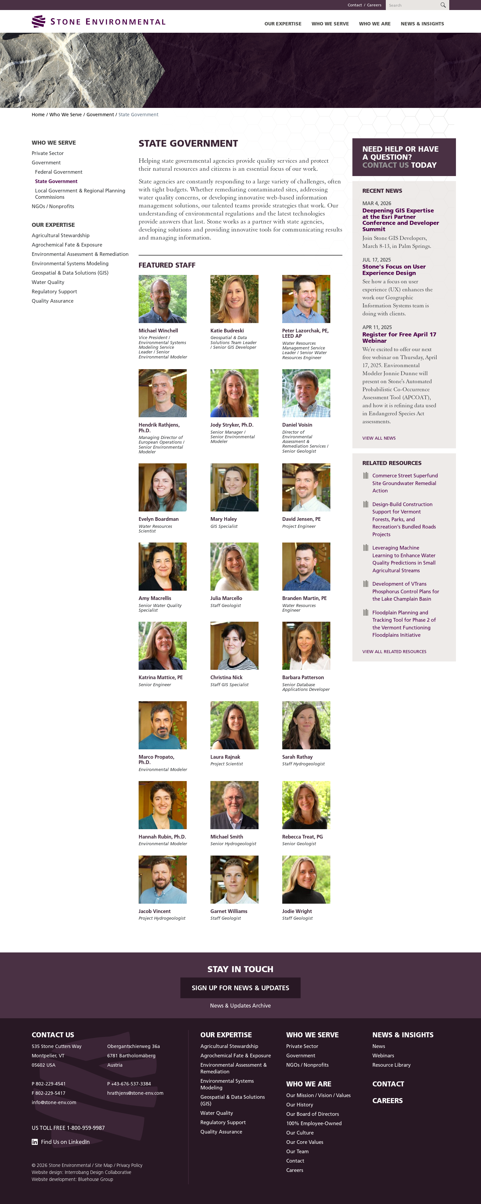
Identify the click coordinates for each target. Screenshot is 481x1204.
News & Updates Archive (240, 1005)
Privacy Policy (129, 1165)
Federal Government (59, 172)
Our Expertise (283, 23)
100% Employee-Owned (314, 1123)
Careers (374, 4)
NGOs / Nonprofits (53, 206)
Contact (355, 4)
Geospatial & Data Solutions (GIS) (70, 273)
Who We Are (375, 23)
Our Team (297, 1151)
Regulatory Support (54, 291)
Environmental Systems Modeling (70, 263)
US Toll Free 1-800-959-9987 (68, 1127)
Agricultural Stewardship (61, 235)
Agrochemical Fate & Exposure (67, 245)
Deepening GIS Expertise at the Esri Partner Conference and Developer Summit (400, 220)
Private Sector (48, 153)
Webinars (383, 1055)
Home (38, 115)
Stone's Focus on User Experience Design (394, 269)
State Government (56, 181)
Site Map (104, 1165)
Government (100, 115)
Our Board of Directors (312, 1114)
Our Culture (300, 1133)
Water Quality (48, 282)
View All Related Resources (394, 651)
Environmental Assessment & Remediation (80, 254)
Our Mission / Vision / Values (318, 1095)
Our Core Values (304, 1142)
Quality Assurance (52, 301)
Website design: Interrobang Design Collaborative (81, 1172)
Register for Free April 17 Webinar (399, 337)
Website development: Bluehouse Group (72, 1179)
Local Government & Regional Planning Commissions (80, 193)
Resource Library (391, 1065)
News (378, 1046)
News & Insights (422, 23)
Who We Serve (330, 23)
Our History (299, 1104)
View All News (379, 438)
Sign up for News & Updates (240, 988)
